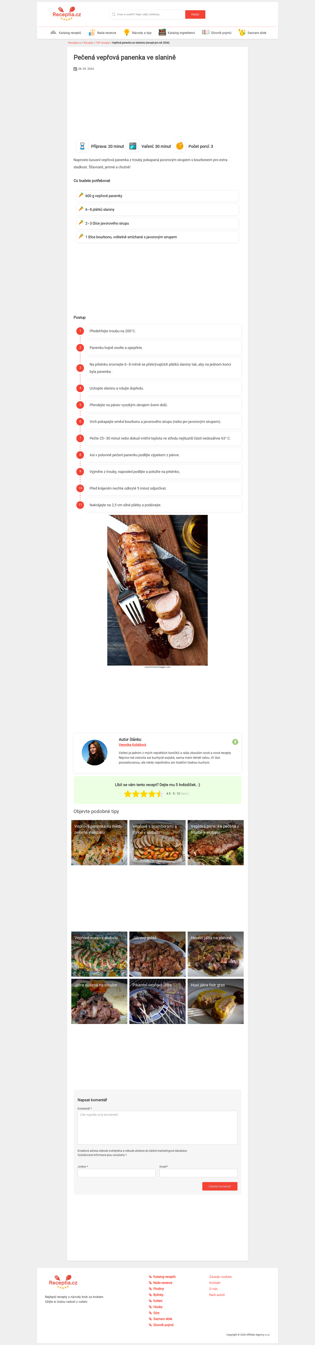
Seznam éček (252, 32)
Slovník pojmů (216, 32)
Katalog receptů (65, 32)
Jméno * (83, 1166)
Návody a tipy (137, 32)
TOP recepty (102, 42)
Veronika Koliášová (132, 745)
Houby (158, 1307)
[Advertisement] (157, 102)
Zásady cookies (220, 1277)
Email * (164, 1166)
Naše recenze (102, 32)
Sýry (156, 1313)
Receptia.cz (74, 42)
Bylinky (158, 1295)
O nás (213, 1289)
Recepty (88, 42)
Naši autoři (217, 1295)
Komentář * (85, 1108)
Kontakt (214, 1283)
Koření (157, 1301)
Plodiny (158, 1289)
